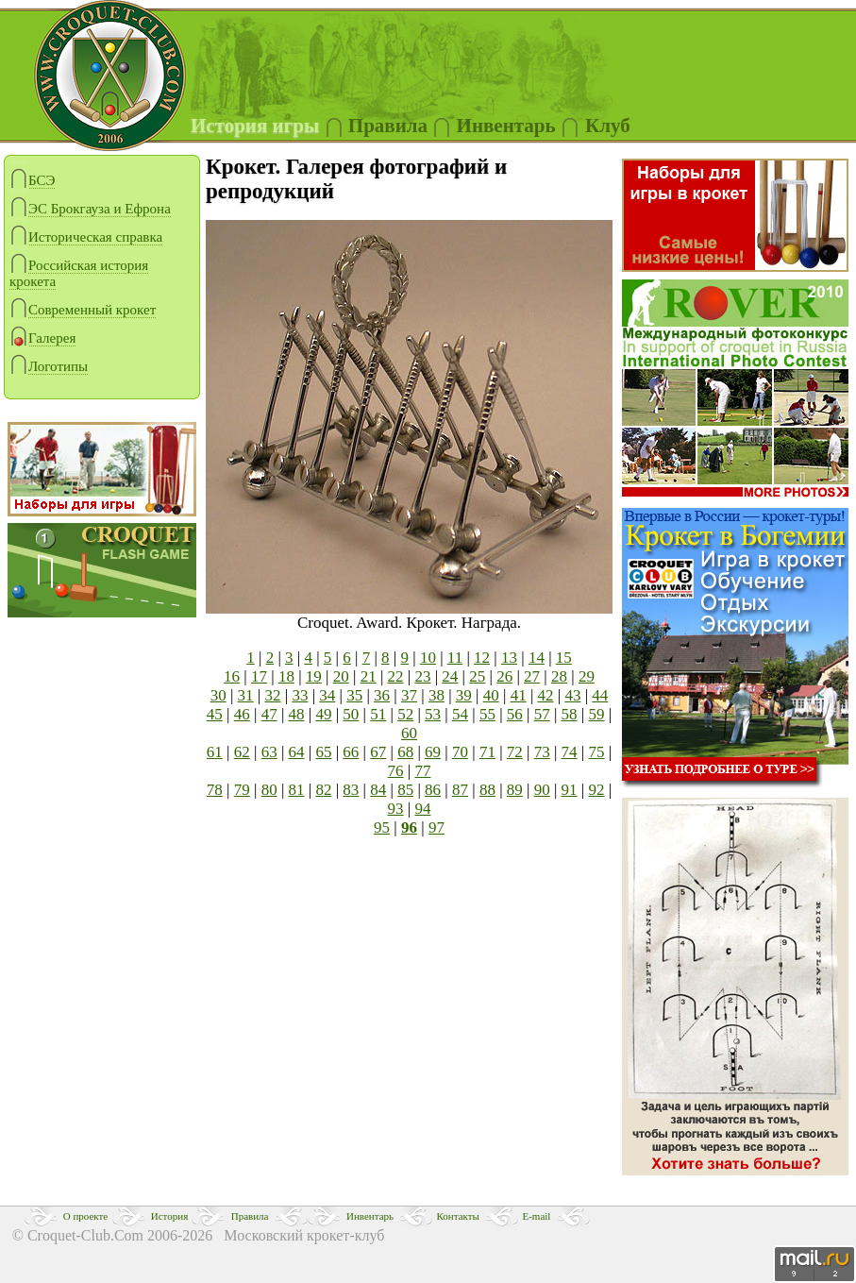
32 (272, 695)
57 (542, 714)
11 (454, 658)
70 (460, 752)
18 (286, 676)
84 (378, 790)
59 (597, 714)
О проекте (86, 1216)
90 (542, 790)
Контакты (458, 1216)
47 (269, 714)
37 (409, 695)
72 (515, 752)
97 (436, 827)
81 (297, 790)
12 (482, 658)
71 (487, 752)
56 (515, 714)
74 (570, 752)
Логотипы (48, 367)
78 (215, 790)
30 (218, 695)
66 (351, 752)
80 (269, 790)
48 (297, 714)
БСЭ (32, 181)
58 (570, 714)
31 (246, 695)
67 (378, 752)
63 (269, 752)
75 (597, 752)
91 (570, 790)
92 (597, 790)
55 (487, 714)
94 (422, 809)
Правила (388, 125)
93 (396, 809)
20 (341, 676)
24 (450, 676)
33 (300, 695)
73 (542, 752)
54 (460, 714)
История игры (255, 125)
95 (382, 827)
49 (323, 714)
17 (259, 676)
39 (464, 695)
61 (215, 752)
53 (433, 714)
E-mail (536, 1216)
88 (487, 790)
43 (572, 695)
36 (382, 695)
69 (433, 752)
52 (405, 714)
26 (504, 676)
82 (323, 790)
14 (537, 658)
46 (242, 714)
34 (327, 695)
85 (405, 790)
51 (378, 714)
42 (546, 695)
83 (351, 790)
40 (491, 695)
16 (232, 676)
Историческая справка (85, 237)
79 (242, 790)
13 (509, 658)
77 (422, 771)
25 (477, 676)
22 (396, 676)
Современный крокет (82, 310)
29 (587, 676)
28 (559, 676)
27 (532, 676)
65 (323, 752)
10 (428, 658)
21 (369, 676)
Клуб (607, 125)
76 (396, 771)
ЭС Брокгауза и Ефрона (90, 209)
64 (297, 752)
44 (600, 695)
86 (433, 790)
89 (515, 790)
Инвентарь (370, 1216)
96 (409, 827)
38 (436, 695)
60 (409, 733)
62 (242, 752)
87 (460, 790)
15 (564, 658)
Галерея (42, 338)
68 (405, 752)
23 (422, 676)
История (169, 1216)
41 (519, 695)
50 (351, 714)
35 (354, 695)
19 (314, 676)
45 (215, 714)
